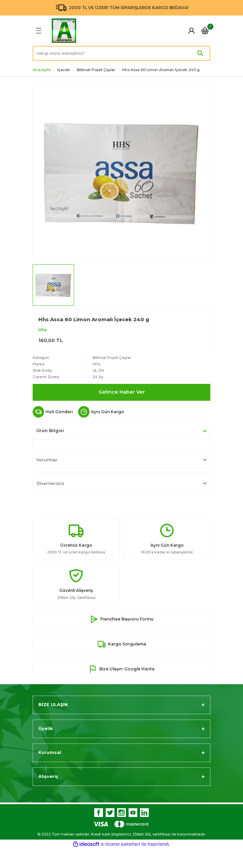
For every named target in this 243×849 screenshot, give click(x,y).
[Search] (121, 53)
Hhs (42, 329)
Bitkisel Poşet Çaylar (112, 357)
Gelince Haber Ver (122, 392)
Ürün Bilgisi (50, 430)
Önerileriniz (50, 483)
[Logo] (63, 30)
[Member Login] (191, 30)
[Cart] (205, 30)
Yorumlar (47, 459)
